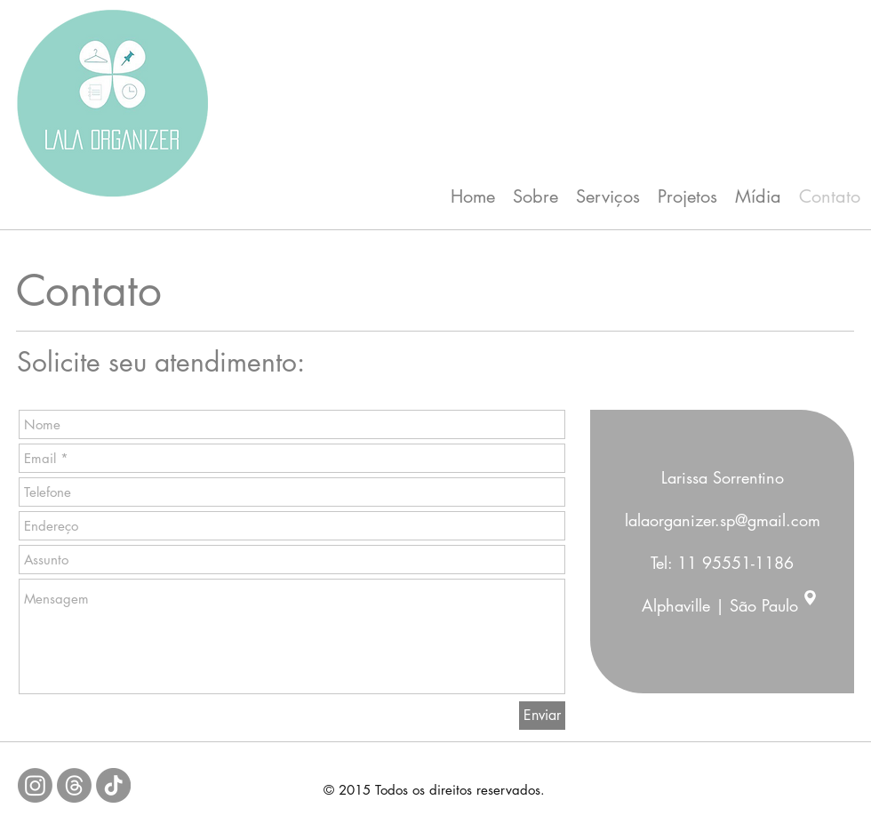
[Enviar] (542, 715)
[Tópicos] (74, 785)
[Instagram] (35, 785)
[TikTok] (113, 785)
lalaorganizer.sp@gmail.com (722, 520)
